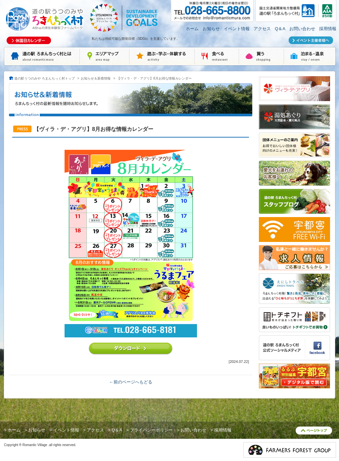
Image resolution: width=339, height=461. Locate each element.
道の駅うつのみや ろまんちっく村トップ (44, 78)
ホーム (192, 28)
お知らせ (211, 28)
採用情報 (327, 28)
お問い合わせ (302, 28)
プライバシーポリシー (151, 430)
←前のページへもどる (130, 381)
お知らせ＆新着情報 (96, 78)
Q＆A (280, 28)
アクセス (262, 28)
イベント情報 (237, 28)
